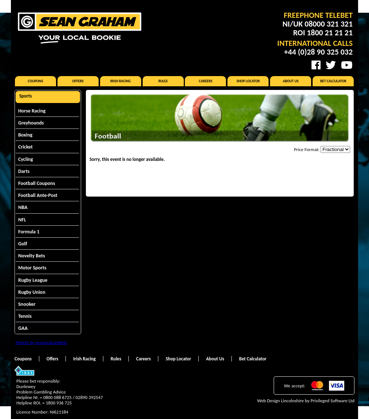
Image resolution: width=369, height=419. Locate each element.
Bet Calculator (333, 81)
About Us (290, 81)
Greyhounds (31, 123)
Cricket (25, 147)
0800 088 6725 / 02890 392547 (73, 397)
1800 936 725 (59, 403)
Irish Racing (120, 81)
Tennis (25, 316)
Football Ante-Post (37, 195)
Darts (23, 171)
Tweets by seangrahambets (41, 342)
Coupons (35, 81)
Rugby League (32, 280)
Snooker (27, 304)
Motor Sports (32, 268)
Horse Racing (31, 111)
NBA (22, 207)
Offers (78, 81)
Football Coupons (36, 183)
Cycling (25, 159)
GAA (23, 328)
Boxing (25, 135)
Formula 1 (28, 232)
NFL (22, 220)
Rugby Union (31, 292)
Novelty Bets (31, 256)
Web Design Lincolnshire (280, 400)
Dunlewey (25, 386)
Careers (205, 81)
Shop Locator (248, 81)
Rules (163, 81)
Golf (22, 244)
